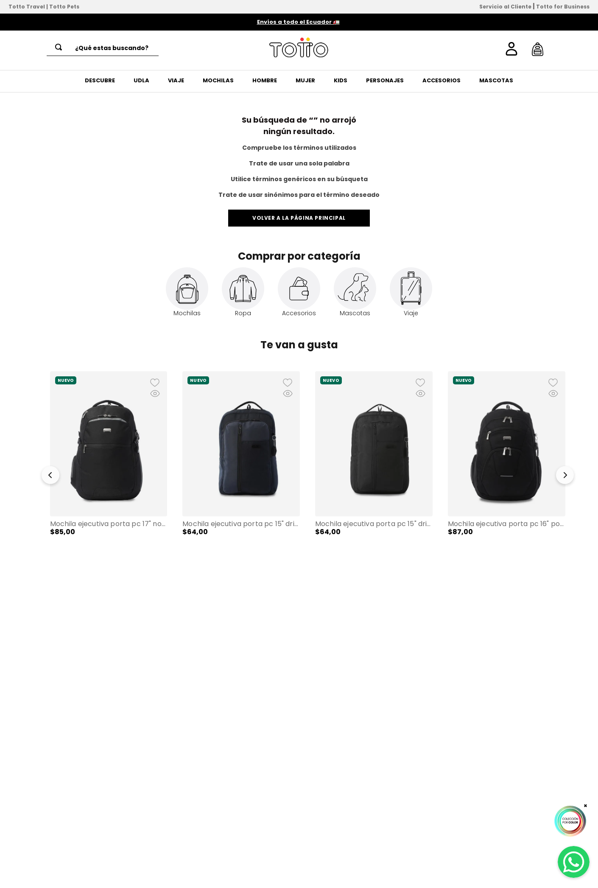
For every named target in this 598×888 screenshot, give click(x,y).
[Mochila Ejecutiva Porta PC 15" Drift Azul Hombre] (241, 471)
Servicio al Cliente (505, 6)
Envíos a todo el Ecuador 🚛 (298, 22)
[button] (50, 477)
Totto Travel (26, 6)
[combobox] (103, 48)
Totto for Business (563, 6)
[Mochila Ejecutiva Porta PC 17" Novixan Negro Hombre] (109, 471)
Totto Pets (64, 6)
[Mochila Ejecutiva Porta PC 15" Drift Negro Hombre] (374, 471)
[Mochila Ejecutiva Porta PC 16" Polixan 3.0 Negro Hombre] (506, 471)
